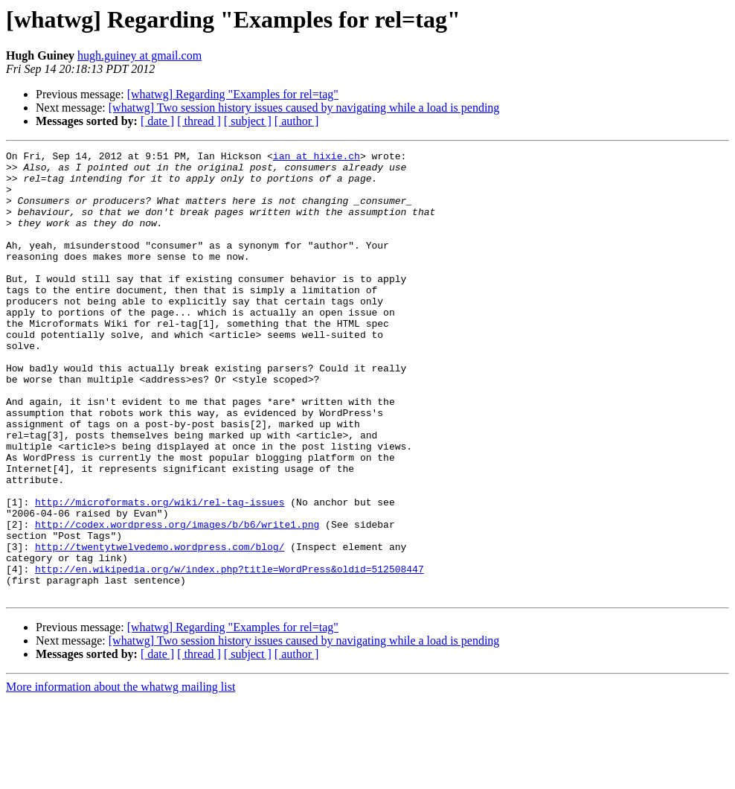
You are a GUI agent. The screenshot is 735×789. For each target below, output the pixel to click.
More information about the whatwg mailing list (120, 776)
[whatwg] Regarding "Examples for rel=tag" (232, 94)
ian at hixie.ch (316, 157)
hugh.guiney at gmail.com (139, 55)
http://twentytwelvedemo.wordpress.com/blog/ (159, 626)
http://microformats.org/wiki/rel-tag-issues (159, 573)
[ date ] (157, 121)
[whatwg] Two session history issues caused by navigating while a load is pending (304, 107)
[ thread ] (199, 121)
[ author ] (297, 121)
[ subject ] (248, 121)
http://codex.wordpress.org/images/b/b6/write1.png (177, 600)
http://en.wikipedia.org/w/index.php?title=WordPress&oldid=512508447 (229, 653)
